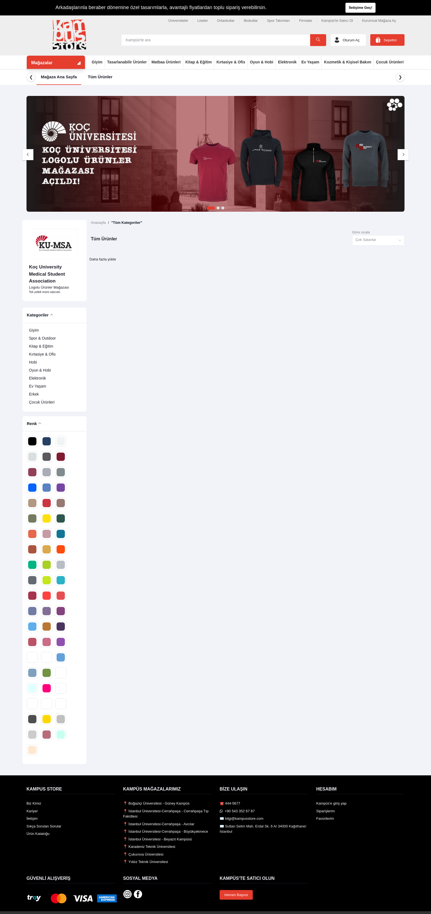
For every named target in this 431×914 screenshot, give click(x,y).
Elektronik (287, 62)
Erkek (34, 394)
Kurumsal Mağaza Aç (379, 20)
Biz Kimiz (33, 803)
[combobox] (378, 240)
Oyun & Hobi (261, 62)
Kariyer (32, 811)
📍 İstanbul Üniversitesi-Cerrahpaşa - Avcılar (159, 824)
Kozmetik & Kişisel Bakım (347, 62)
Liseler (202, 20)
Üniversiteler (178, 20)
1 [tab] (211, 208)
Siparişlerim (325, 811)
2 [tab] (218, 208)
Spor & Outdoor (42, 338)
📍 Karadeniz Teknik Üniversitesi (149, 847)
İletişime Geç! (360, 8)
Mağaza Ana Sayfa (59, 76)
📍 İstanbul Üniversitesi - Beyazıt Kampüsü (157, 839)
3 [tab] (223, 208)
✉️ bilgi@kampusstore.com (242, 818)
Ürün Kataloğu (37, 834)
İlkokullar (251, 20)
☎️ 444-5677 (230, 803)
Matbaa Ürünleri (166, 62)
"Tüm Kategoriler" (126, 223)
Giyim (97, 62)
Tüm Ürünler (100, 76)
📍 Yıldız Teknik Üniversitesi (145, 862)
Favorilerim (325, 818)
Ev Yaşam (310, 62)
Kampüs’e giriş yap (331, 803)
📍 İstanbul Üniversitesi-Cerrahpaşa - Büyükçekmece (165, 831)
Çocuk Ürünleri (389, 62)
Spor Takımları (278, 20)
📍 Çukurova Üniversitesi (143, 854)
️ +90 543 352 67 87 (237, 811)
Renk (32, 423)
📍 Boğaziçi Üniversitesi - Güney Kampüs (156, 803)
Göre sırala (361, 232)
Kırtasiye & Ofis (230, 62)
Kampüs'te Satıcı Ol (337, 20)
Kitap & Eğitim (198, 62)
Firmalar (305, 20)
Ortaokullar (226, 20)
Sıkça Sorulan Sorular (43, 826)
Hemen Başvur (236, 895)
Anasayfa (98, 223)
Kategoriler (38, 315)
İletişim (32, 818)
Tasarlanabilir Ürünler (127, 62)
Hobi (33, 362)
